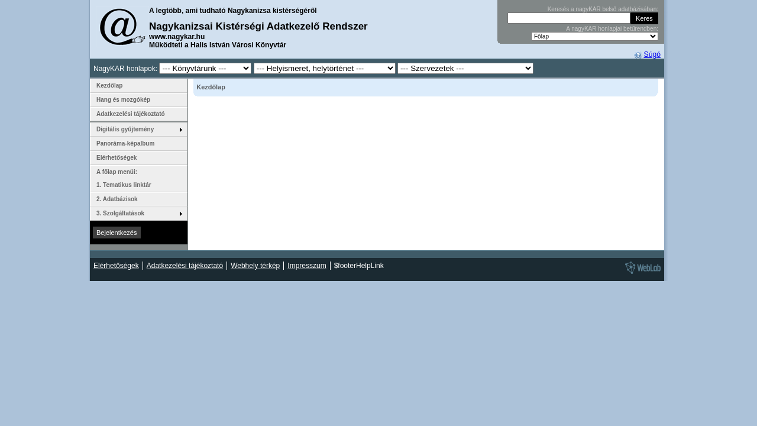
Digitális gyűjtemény (125, 129)
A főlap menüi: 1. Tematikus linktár (123, 178)
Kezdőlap (109, 85)
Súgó (652, 54)
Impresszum (306, 266)
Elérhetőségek (116, 157)
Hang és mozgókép (123, 99)
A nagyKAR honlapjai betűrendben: (612, 28)
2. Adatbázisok (117, 199)
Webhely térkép (255, 266)
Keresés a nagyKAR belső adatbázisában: (603, 9)
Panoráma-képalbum (125, 143)
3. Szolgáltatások (120, 213)
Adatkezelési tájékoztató (130, 114)
